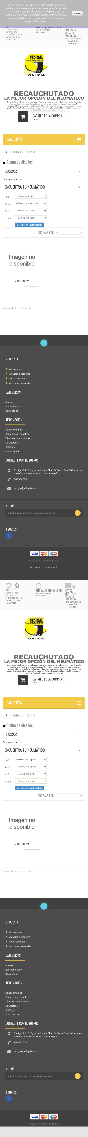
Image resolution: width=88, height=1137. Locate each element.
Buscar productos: (12, 179)
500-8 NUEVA (22, 281)
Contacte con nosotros (17, 434)
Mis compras (15, 369)
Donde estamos (13, 429)
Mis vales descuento (19, 373)
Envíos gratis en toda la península (71, 31)
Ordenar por (46, 232)
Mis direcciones (17, 378)
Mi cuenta (12, 359)
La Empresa (11, 442)
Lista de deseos (32, 286)
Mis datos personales (20, 383)
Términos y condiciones (17, 438)
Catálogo (10, 447)
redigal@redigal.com (49, 27)
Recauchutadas (13, 406)
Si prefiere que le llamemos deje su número (13, 37)
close (77, 13)
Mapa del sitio (12, 451)
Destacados (11, 410)
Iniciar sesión (51, 567)
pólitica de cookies (29, 18)
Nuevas (17, 152)
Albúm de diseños (19, 162)
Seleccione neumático (30, 224)
